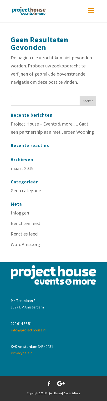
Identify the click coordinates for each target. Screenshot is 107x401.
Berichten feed (25, 223)
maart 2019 (22, 168)
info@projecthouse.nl (28, 330)
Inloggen (20, 213)
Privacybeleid (21, 353)
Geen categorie (26, 190)
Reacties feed (24, 234)
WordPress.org (25, 244)
